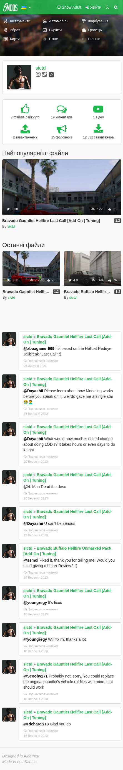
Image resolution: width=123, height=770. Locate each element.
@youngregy (35, 602)
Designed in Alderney (20, 756)
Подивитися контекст (41, 360)
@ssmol (30, 560)
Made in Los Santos (19, 761)
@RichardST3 (36, 724)
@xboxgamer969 (38, 348)
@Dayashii (33, 391)
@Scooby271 (35, 676)
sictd (41, 68)
